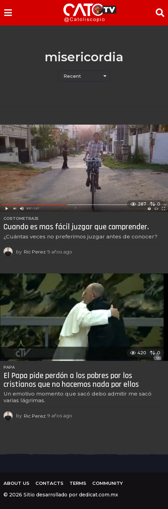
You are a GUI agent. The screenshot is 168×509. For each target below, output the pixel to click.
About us (16, 483)
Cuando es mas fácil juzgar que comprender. (76, 227)
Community (107, 483)
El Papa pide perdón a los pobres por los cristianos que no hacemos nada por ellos (71, 380)
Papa (9, 367)
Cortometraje (21, 218)
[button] (8, 13)
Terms (77, 483)
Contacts (49, 483)
